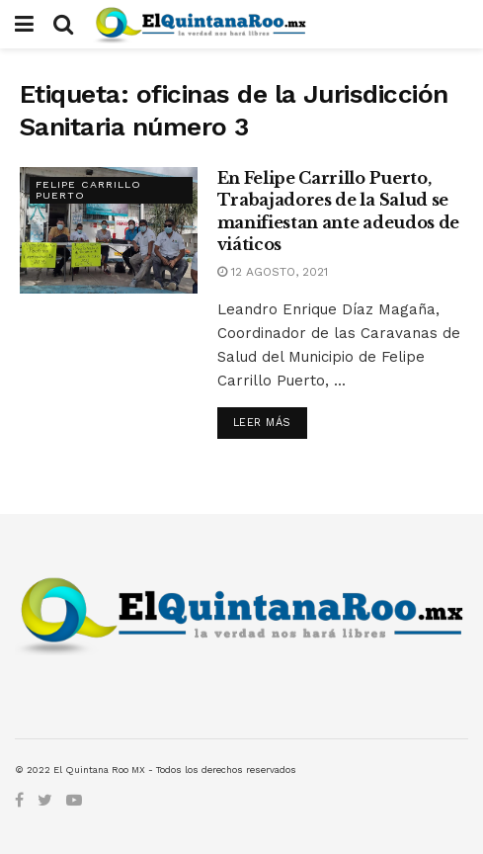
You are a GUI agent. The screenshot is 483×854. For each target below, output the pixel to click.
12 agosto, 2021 (272, 272)
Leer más (262, 422)
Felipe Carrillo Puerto (89, 191)
